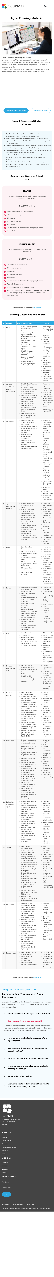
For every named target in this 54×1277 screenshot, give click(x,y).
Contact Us (37, 307)
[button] (45, 6)
